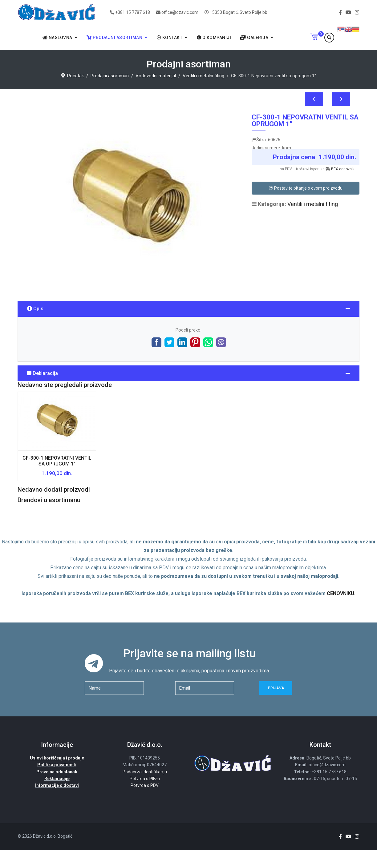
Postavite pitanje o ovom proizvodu (306, 188)
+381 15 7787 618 (132, 12)
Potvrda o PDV (145, 785)
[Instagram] (357, 12)
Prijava (276, 688)
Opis (35, 309)
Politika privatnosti (56, 764)
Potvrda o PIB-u (145, 778)
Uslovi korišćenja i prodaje (57, 757)
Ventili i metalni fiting (312, 204)
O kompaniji (214, 37)
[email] (204, 688)
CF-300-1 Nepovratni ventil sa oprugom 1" (56, 461)
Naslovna (57, 37)
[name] (114, 688)
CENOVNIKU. (341, 593)
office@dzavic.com (179, 12)
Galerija (254, 37)
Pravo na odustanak (56, 771)
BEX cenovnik (343, 169)
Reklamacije (57, 778)
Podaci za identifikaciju (145, 771)
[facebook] (340, 12)
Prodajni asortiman (114, 37)
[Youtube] (348, 12)
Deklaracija (42, 373)
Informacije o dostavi (57, 785)
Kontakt (170, 37)
